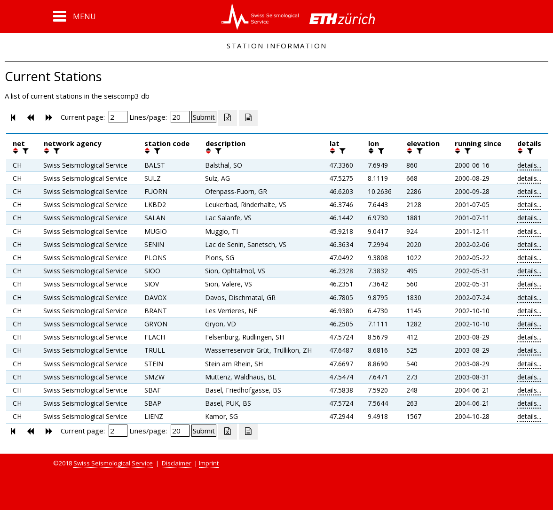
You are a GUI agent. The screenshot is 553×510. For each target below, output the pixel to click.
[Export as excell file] (227, 118)
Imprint (209, 463)
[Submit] (203, 117)
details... (529, 165)
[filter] (24, 150)
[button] (74, 16)
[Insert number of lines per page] (180, 117)
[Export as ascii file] (248, 118)
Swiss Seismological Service (113, 463)
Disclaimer (176, 463)
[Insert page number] (118, 117)
